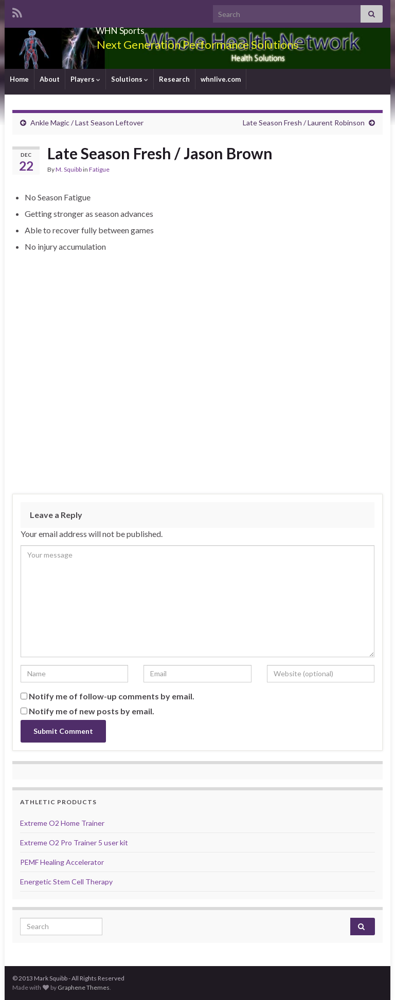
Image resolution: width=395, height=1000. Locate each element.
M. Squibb (69, 169)
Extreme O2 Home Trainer (62, 823)
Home (19, 79)
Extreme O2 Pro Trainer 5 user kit (74, 842)
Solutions (129, 79)
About (50, 79)
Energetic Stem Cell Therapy (66, 881)
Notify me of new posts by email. (91, 711)
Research (174, 79)
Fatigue (99, 169)
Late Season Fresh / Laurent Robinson (304, 122)
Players (85, 79)
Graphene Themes (84, 987)
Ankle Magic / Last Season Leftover (86, 122)
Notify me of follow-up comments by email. (111, 696)
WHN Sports (120, 27)
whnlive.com (221, 79)
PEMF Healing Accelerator (62, 862)
